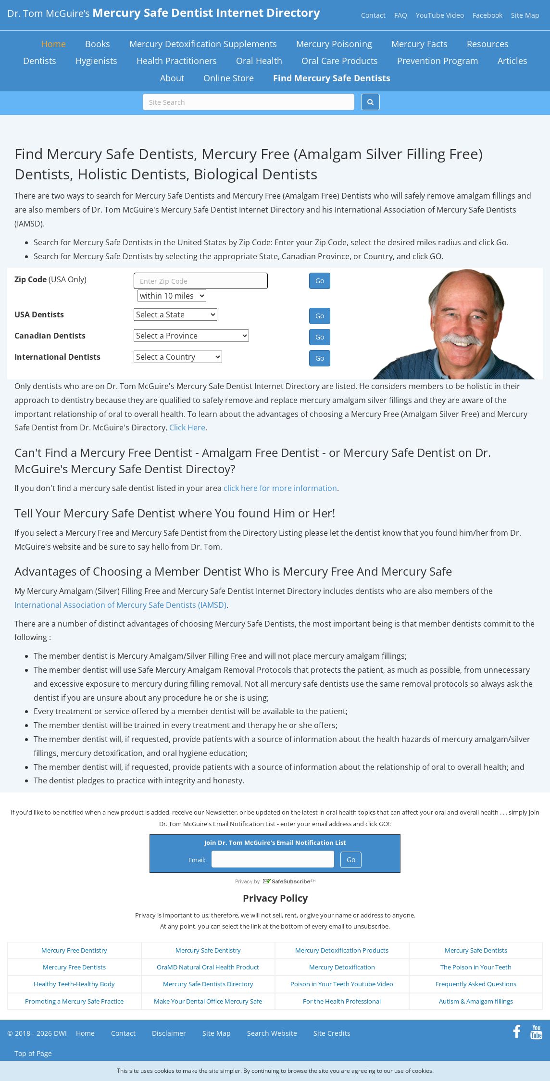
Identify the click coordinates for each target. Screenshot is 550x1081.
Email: (196, 859)
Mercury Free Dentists (74, 967)
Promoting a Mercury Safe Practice (74, 1001)
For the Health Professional (342, 1001)
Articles (512, 60)
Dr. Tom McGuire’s (163, 13)
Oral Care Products (339, 60)
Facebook (487, 15)
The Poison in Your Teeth (476, 967)
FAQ (400, 15)
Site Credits (331, 1033)
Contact (373, 15)
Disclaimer (169, 1033)
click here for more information (280, 488)
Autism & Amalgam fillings (476, 1001)
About (172, 78)
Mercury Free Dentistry (74, 950)
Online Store (228, 78)
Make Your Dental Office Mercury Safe (208, 1001)
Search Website (272, 1033)
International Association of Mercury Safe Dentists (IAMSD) (120, 605)
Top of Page (33, 1053)
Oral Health (259, 60)
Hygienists (96, 60)
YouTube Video (440, 15)
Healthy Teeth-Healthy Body (74, 984)
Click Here (187, 427)
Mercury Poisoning (334, 44)
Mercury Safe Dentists (476, 950)
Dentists (39, 60)
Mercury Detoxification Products (341, 950)
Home (53, 44)
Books (97, 44)
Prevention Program (437, 60)
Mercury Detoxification (342, 967)
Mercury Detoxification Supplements (203, 44)
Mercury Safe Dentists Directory (208, 984)
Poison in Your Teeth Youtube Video (341, 984)
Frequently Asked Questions (476, 984)
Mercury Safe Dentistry (208, 950)
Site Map (525, 15)
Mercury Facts (419, 44)
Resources (488, 44)
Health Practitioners (177, 60)
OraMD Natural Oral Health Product (208, 967)
